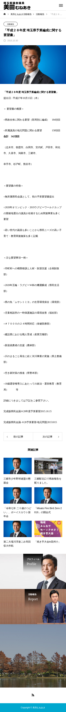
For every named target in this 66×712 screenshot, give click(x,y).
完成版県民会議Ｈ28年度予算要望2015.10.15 (28, 411)
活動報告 (10, 24)
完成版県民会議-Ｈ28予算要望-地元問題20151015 (30, 422)
